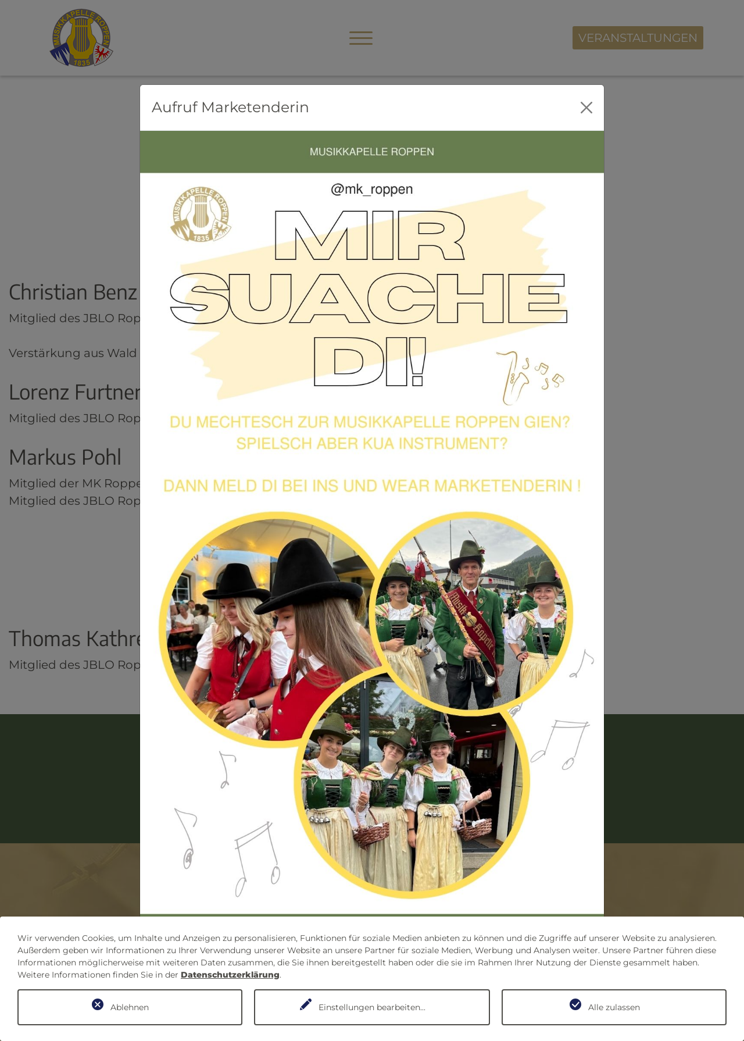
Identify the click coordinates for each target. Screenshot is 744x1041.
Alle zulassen (614, 1007)
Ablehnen (129, 1007)
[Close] (586, 107)
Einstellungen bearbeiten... (372, 1007)
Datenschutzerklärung (230, 974)
